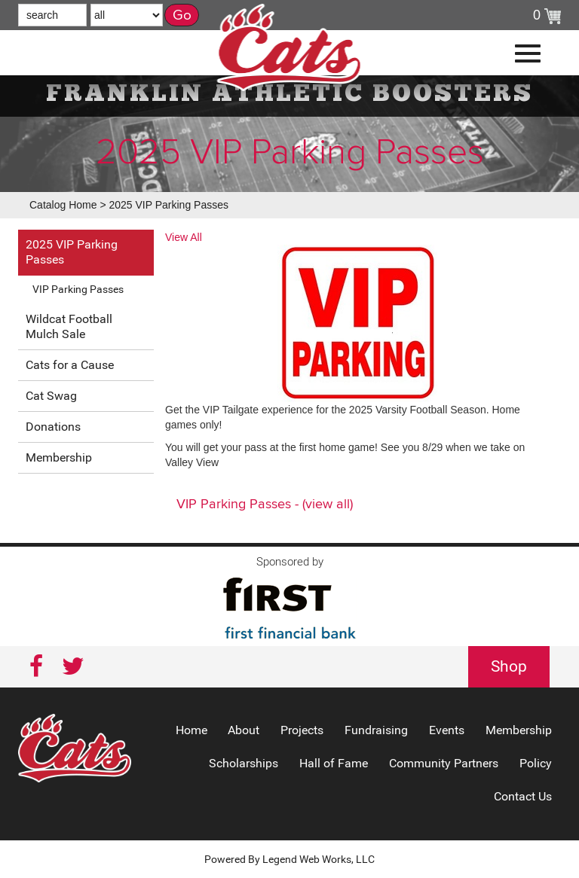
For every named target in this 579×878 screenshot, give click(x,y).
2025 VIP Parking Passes (168, 205)
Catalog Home (63, 205)
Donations (53, 426)
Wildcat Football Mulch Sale (69, 326)
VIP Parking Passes (78, 289)
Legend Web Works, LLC (318, 859)
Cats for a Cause (70, 365)
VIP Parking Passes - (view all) (264, 504)
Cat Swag (51, 396)
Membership (59, 457)
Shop (509, 666)
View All (183, 237)
